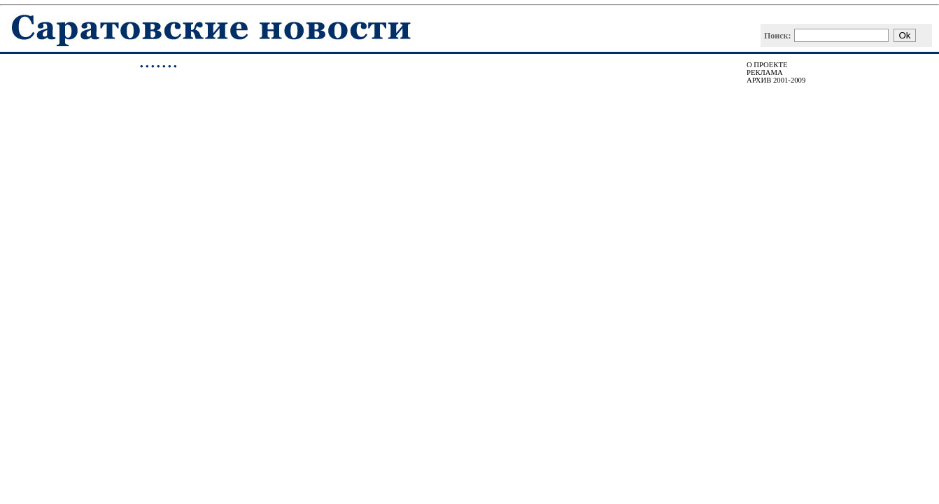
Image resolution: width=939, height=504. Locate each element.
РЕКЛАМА (765, 72)
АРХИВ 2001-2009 (776, 80)
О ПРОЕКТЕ (767, 65)
